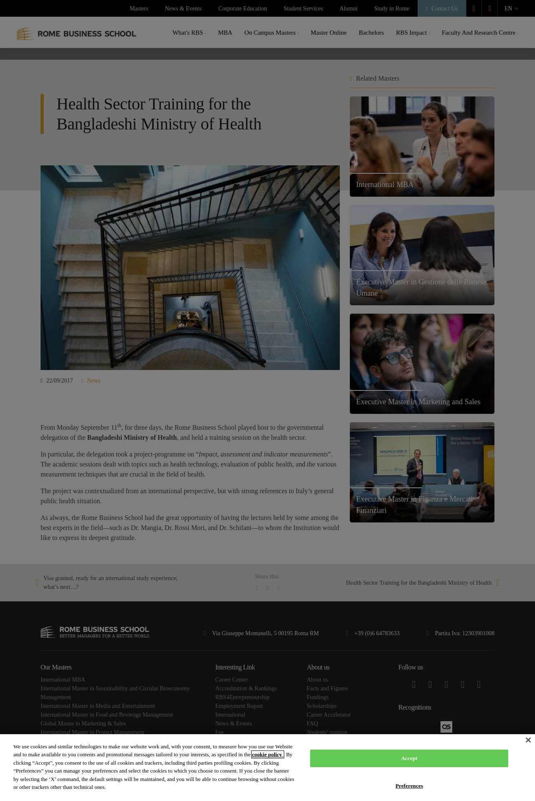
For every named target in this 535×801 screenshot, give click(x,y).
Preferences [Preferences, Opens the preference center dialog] (409, 785)
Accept (409, 758)
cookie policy (267, 754)
